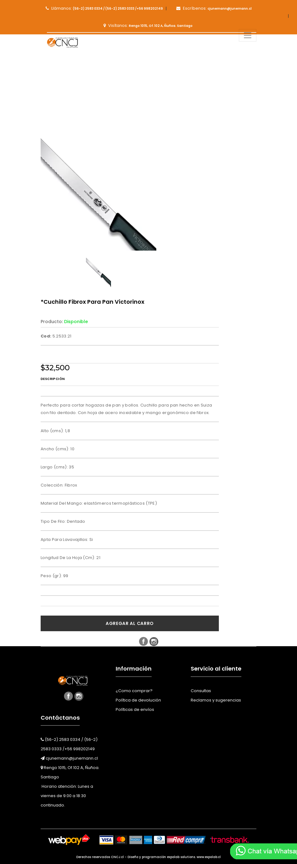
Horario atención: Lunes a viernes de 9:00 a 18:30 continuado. (67, 795)
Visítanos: (148, 25)
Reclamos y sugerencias (216, 700)
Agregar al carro (130, 623)
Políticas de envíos (135, 709)
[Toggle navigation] (247, 35)
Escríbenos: (214, 8)
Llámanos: (104, 8)
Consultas (201, 691)
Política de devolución (138, 700)
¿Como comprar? (134, 691)
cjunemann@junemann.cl (69, 758)
